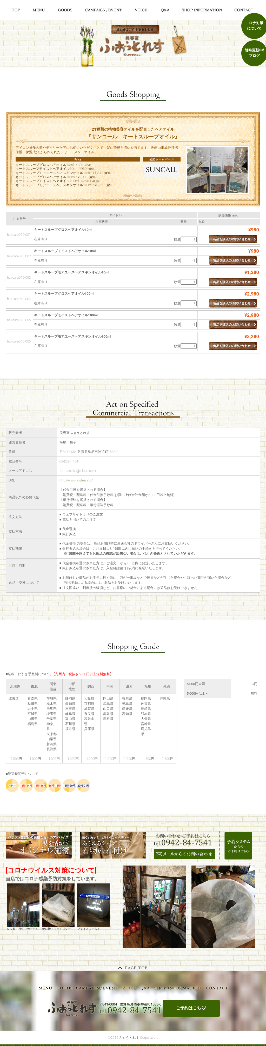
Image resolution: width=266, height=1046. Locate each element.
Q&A (145, 988)
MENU (45, 988)
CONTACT (217, 988)
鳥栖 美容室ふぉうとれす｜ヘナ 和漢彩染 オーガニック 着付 (133, 45)
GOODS (64, 988)
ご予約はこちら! (191, 1007)
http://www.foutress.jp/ (76, 480)
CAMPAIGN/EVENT (97, 988)
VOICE (129, 988)
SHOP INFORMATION (178, 988)
